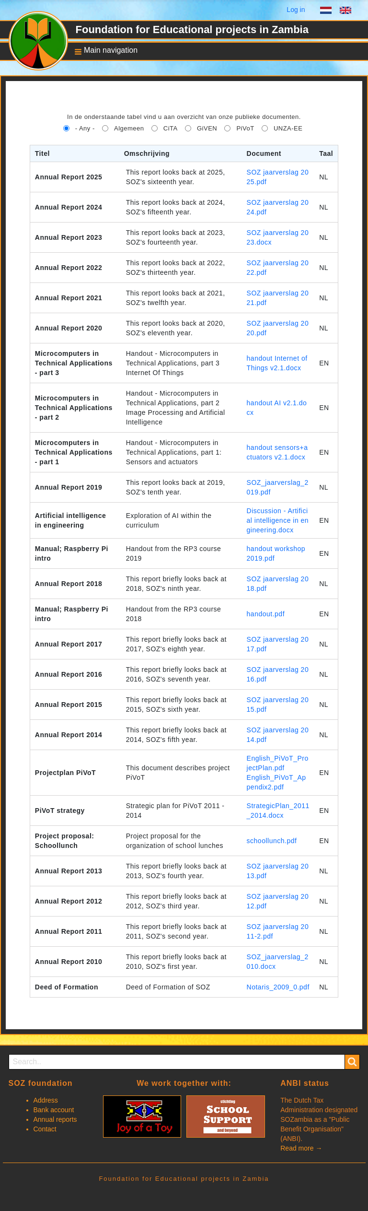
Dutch (326, 11)
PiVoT (245, 128)
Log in (296, 9)
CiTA (170, 128)
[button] (103, 51)
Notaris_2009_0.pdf (278, 987)
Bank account (54, 1110)
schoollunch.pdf (272, 841)
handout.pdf (266, 614)
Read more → (301, 1148)
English (345, 11)
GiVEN (207, 128)
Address (46, 1100)
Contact (45, 1129)
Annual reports (55, 1119)
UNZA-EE (288, 128)
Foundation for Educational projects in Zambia (192, 29)
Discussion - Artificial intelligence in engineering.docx (278, 520)
